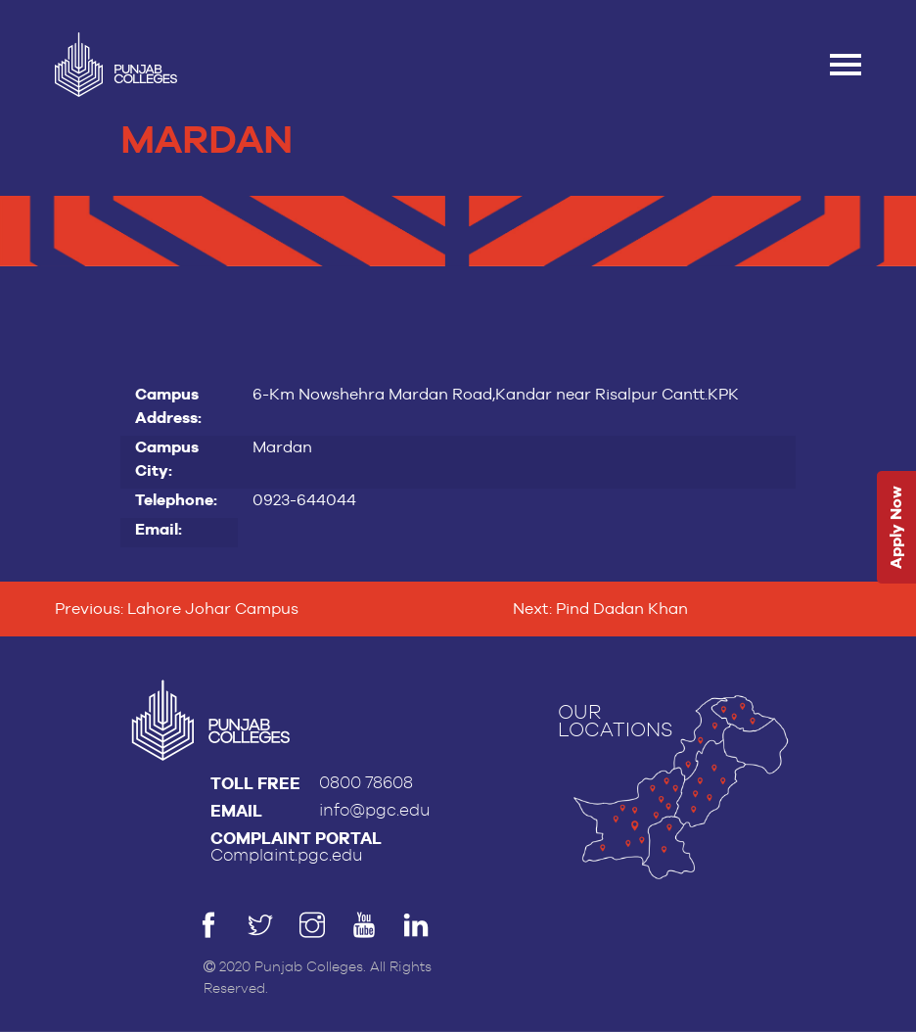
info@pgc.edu (375, 810)
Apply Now (896, 528)
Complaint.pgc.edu (286, 855)
